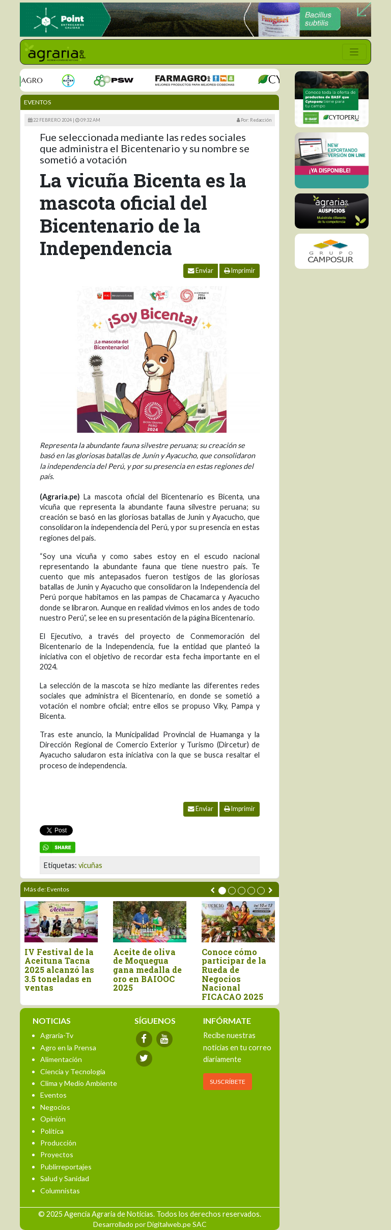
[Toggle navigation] (354, 52)
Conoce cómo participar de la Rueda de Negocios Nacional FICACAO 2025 (234, 974)
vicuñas (90, 865)
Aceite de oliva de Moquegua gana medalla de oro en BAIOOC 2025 (147, 969)
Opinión (53, 1118)
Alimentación (61, 1059)
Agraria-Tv (56, 1035)
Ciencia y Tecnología (72, 1071)
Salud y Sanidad (64, 1178)
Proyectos (56, 1154)
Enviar (200, 270)
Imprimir (239, 270)
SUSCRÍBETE (227, 1081)
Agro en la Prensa (68, 1047)
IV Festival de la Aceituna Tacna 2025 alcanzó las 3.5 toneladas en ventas (59, 969)
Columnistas (60, 1190)
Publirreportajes (66, 1166)
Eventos (37, 102)
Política (52, 1131)
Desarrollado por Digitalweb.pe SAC (150, 1224)
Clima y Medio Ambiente (78, 1083)
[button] (222, 890)
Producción (58, 1142)
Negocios (55, 1107)
